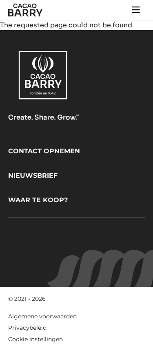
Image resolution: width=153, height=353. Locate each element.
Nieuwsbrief (33, 175)
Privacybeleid (27, 327)
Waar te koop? (38, 200)
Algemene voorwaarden (42, 316)
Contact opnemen (44, 151)
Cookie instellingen (35, 339)
